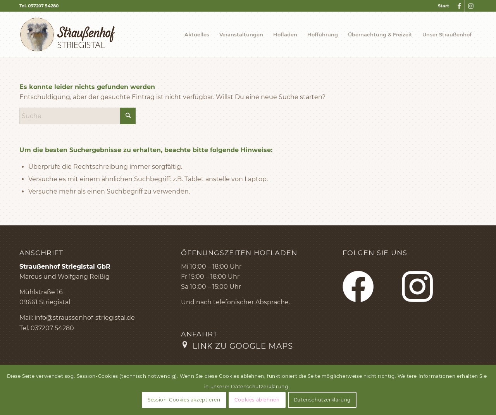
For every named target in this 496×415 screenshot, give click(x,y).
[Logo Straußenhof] (67, 34)
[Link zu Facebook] (459, 6)
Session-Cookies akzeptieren (184, 400)
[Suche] (77, 116)
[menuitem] (441, 6)
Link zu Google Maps (243, 346)
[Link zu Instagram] (471, 6)
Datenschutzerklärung (322, 400)
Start (443, 6)
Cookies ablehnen (257, 400)
